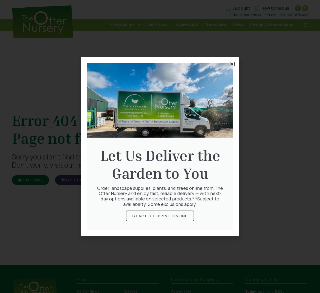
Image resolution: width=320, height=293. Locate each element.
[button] (232, 64)
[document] (160, 146)
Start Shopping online (160, 215)
